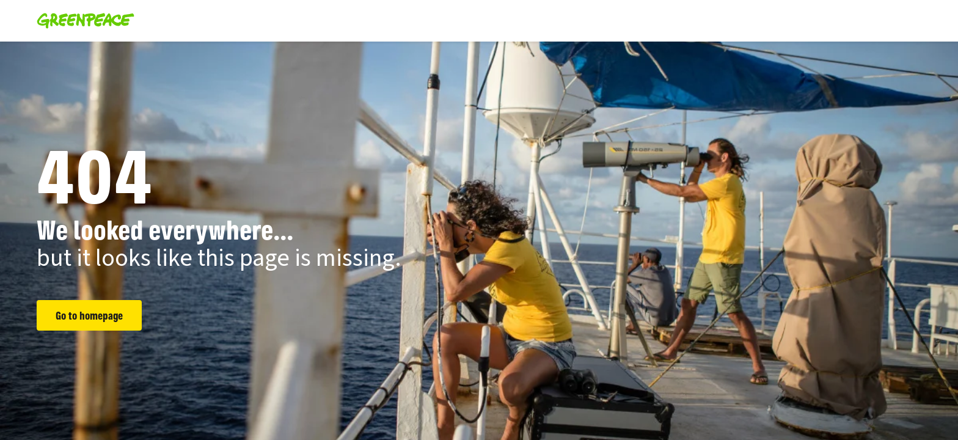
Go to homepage (89, 315)
